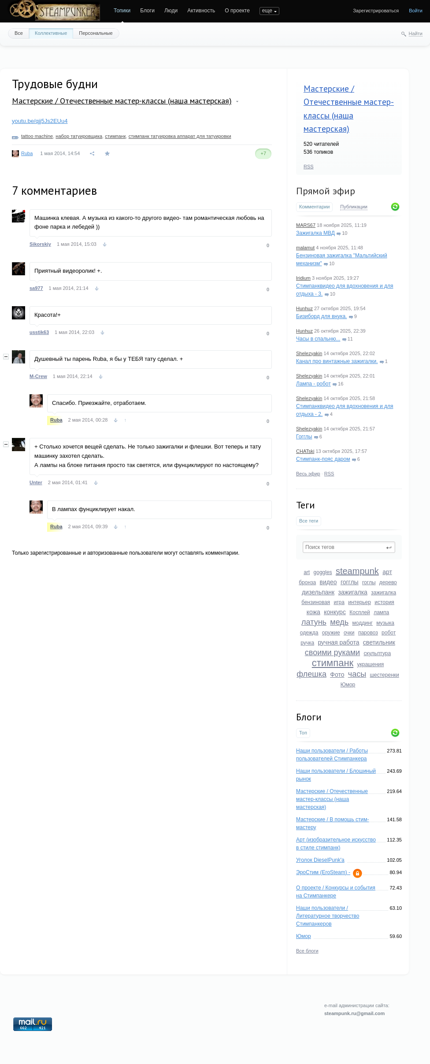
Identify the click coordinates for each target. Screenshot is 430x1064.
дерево (388, 582)
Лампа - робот (313, 384)
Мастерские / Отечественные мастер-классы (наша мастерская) (332, 799)
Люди (171, 10)
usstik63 (39, 332)
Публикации (353, 206)
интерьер (359, 602)
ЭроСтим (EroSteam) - (323, 872)
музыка (385, 623)
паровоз (368, 633)
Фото (337, 674)
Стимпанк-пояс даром (323, 459)
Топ (303, 732)
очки (349, 633)
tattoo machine (37, 136)
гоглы (369, 582)
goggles (323, 572)
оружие (331, 633)
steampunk (357, 571)
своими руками (332, 652)
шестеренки (384, 675)
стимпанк (332, 662)
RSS (309, 166)
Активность (201, 10)
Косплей (359, 612)
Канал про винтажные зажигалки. (337, 361)
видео (328, 582)
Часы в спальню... (318, 339)
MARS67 (305, 225)
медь (339, 622)
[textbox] (349, 547)
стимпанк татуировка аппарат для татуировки (180, 136)
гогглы (350, 582)
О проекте (237, 10)
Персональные (95, 33)
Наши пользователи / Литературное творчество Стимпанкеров (327, 916)
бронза (307, 582)
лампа (381, 612)
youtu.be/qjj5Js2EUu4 (39, 121)
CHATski (305, 451)
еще (267, 10)
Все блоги (307, 950)
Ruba (27, 153)
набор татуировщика (79, 136)
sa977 (36, 288)
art (307, 572)
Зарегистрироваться (376, 10)
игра (339, 602)
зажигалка (352, 592)
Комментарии (314, 206)
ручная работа (338, 642)
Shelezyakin (309, 353)
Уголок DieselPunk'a (320, 860)
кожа (313, 611)
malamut (305, 247)
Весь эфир (308, 473)
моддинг (362, 623)
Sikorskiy (40, 244)
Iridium (303, 278)
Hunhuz (304, 308)
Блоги (147, 10)
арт (387, 571)
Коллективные (51, 33)
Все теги (308, 520)
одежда (309, 633)
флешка (311, 674)
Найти (416, 33)
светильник (379, 642)
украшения (370, 664)
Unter (36, 482)
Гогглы (304, 437)
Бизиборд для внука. (321, 316)
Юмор (348, 685)
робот (389, 633)
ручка (307, 643)
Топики (122, 10)
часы (357, 674)
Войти (416, 10)
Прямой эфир (325, 191)
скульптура (377, 653)
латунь (313, 622)
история (384, 602)
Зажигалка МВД (315, 233)
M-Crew (38, 376)
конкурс (335, 611)
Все (19, 33)
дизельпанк (318, 592)
